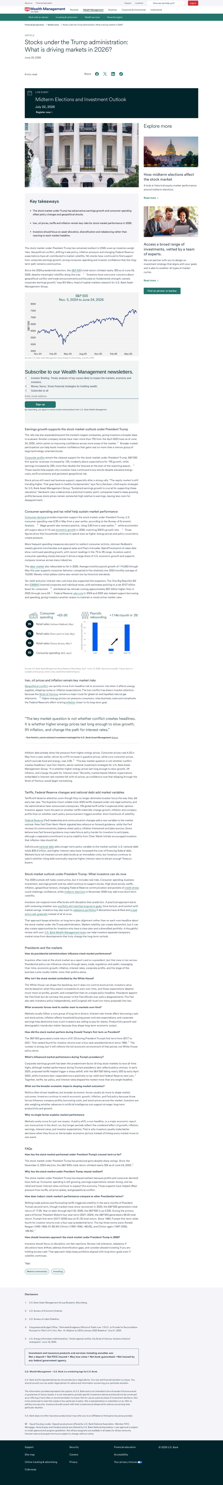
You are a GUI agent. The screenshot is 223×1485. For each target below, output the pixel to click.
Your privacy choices (128, 1462)
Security (74, 1447)
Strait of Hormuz (48, 694)
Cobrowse (30, 1469)
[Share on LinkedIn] (113, 74)
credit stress (132, 887)
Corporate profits (34, 457)
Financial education (44, 3)
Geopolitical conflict (36, 686)
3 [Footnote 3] (115, 524)
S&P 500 (76, 270)
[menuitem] (45, 10)
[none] (82, 391)
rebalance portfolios (84, 910)
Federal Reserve (34, 820)
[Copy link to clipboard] (121, 74)
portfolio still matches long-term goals (79, 906)
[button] (193, 3)
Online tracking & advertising (41, 1462)
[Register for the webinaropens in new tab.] (45, 112)
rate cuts (78, 593)
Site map (30, 1454)
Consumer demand (35, 517)
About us (28, 3)
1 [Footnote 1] (83, 273)
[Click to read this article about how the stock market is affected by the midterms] (151, 197)
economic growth (66, 529)
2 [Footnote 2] (37, 524)
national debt (46, 846)
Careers (73, 1454)
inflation (70, 702)
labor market (37, 566)
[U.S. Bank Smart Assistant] (165, 3)
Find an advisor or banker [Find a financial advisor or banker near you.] (162, 290)
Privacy (73, 1462)
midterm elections (74, 891)
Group (115, 737)
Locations (139, 3)
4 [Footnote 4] (50, 588)
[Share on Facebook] (96, 74)
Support (128, 3)
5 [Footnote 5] (40, 697)
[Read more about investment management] (151, 280)
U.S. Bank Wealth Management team (65, 932)
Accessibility (121, 1454)
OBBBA (34, 584)
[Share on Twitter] (105, 74)
